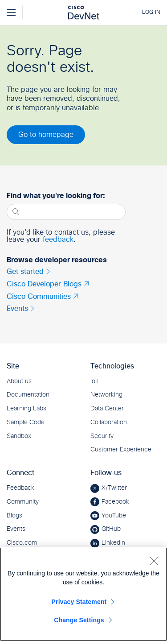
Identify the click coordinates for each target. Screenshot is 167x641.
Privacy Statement (79, 601)
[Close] (153, 560)
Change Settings (79, 620)
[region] (83, 594)
